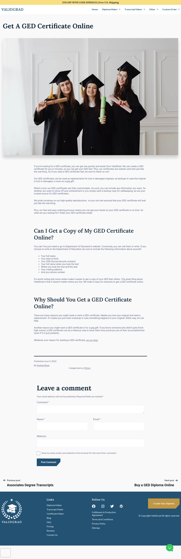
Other (153, 9)
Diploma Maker (111, 9)
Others (87, 368)
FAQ (49, 522)
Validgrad (12, 9)
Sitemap (96, 527)
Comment (43, 402)
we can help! (92, 340)
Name (41, 419)
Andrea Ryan (43, 365)
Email (97, 419)
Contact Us (52, 535)
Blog (49, 518)
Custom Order (171, 9)
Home (95, 9)
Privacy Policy (98, 523)
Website (41, 436)
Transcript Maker (135, 9)
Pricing (50, 526)
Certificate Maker (55, 513)
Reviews (51, 530)
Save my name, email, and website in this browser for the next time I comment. (79, 453)
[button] (111, 9)
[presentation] (5, 553)
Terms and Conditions (102, 519)
